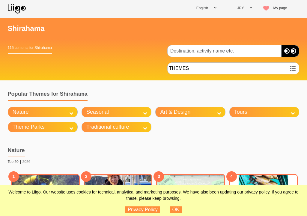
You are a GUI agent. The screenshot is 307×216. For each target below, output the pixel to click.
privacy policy (256, 192)
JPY (240, 8)
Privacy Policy (143, 209)
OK (175, 209)
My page (280, 8)
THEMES (179, 68)
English (202, 8)
